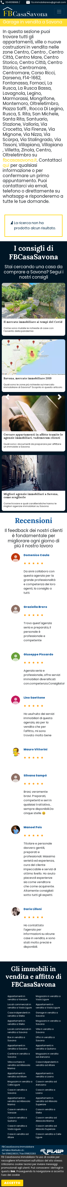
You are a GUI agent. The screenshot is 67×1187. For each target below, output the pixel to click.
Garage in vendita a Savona (47, 1014)
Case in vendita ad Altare (18, 1136)
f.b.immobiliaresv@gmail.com (48, 2)
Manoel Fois (33, 827)
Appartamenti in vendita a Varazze (17, 998)
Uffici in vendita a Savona (45, 1039)
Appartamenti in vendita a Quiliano (46, 1047)
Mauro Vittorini (35, 749)
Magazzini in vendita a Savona (48, 1022)
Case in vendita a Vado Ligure (17, 1127)
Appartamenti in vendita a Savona (17, 1047)
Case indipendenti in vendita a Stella (19, 1014)
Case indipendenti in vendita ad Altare (47, 1063)
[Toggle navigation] (59, 11)
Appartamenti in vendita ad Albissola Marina (19, 1101)
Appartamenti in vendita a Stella (16, 1022)
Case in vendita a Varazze (17, 1111)
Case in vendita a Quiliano (17, 1119)
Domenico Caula (36, 555)
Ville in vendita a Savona (45, 1031)
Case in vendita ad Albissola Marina (46, 1119)
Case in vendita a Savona (17, 1091)
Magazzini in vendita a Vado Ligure (48, 998)
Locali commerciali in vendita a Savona (19, 1031)
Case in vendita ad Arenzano (46, 1083)
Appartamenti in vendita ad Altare (17, 1075)
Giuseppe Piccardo (38, 654)
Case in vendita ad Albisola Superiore (46, 1127)
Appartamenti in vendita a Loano (45, 1075)
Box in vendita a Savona (16, 1039)
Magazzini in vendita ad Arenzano (47, 1055)
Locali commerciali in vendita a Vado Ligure (20, 1006)
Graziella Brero (35, 607)
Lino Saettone (34, 698)
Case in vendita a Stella (45, 1111)
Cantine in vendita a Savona (19, 1055)
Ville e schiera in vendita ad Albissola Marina (19, 1065)
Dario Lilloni (33, 909)
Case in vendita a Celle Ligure (48, 1136)
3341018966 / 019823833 (12, 4)
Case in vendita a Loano (45, 1091)
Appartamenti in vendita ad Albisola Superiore (46, 1101)
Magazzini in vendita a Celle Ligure (20, 1083)
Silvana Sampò (35, 775)
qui (6, 165)
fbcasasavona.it (20, 160)
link (13, 1171)
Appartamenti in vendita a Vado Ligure (48, 1006)
